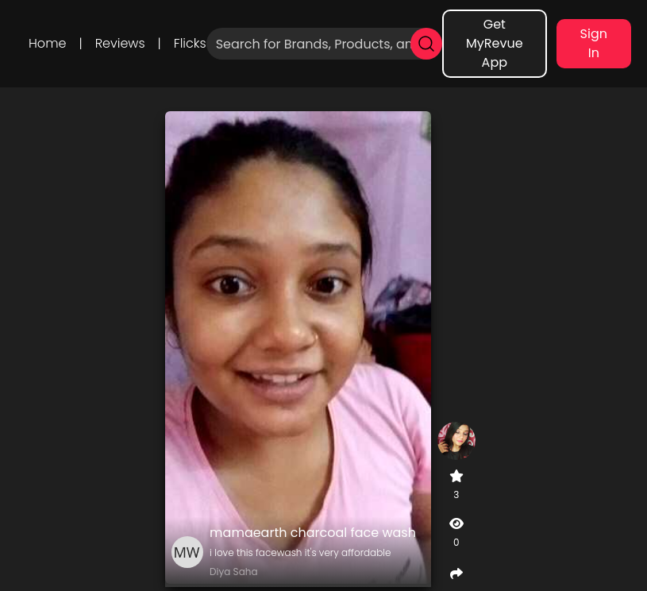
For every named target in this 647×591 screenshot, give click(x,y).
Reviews (120, 43)
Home (47, 43)
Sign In (593, 43)
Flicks (190, 43)
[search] (426, 44)
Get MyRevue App (494, 43)
